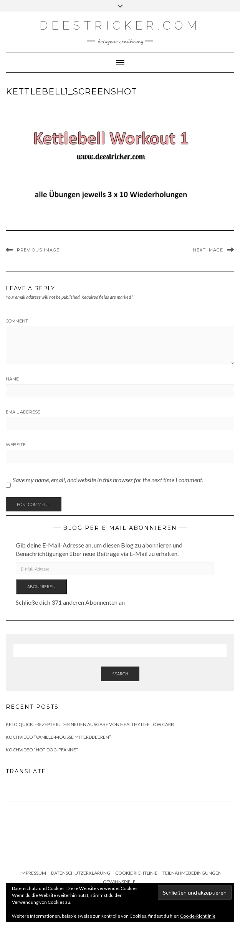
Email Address (23, 412)
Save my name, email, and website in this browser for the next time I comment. (108, 479)
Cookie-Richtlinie (197, 916)
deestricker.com (120, 25)
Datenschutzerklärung (80, 873)
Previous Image (38, 250)
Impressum (33, 873)
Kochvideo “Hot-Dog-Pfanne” (42, 750)
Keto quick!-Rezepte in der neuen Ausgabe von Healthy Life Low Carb (90, 724)
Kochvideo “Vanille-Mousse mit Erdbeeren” (58, 737)
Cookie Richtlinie (136, 873)
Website (16, 444)
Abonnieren (41, 586)
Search (120, 673)
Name (12, 379)
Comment (17, 321)
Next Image (208, 250)
